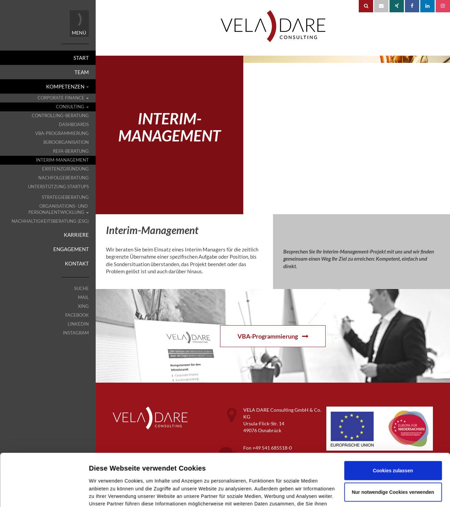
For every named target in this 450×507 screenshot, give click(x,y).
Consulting (72, 106)
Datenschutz (135, 476)
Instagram (76, 332)
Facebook (77, 315)
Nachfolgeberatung (63, 177)
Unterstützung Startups (58, 186)
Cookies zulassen (393, 427)
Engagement (71, 249)
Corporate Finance (63, 97)
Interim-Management (62, 160)
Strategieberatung (65, 197)
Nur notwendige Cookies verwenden (393, 449)
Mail (83, 297)
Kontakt (77, 263)
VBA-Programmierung (62, 133)
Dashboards (74, 124)
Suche (81, 288)
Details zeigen (105, 494)
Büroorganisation (66, 142)
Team (81, 72)
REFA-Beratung (71, 151)
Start (81, 58)
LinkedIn (78, 324)
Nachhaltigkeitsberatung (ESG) (50, 221)
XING (83, 306)
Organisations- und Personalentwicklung (58, 209)
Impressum (102, 476)
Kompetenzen (67, 86)
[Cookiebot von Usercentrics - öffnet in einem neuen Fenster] (44, 494)
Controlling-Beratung (60, 115)
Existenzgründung (65, 169)
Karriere (76, 235)
